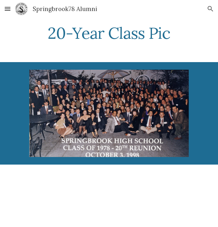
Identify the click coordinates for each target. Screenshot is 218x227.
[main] (109, 33)
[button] (7, 8)
